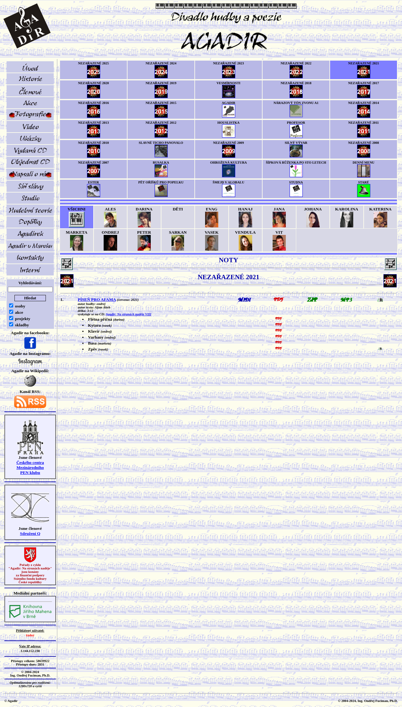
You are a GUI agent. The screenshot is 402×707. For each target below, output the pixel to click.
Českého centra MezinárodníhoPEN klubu (30, 467)
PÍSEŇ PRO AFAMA (97, 299)
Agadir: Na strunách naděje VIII (128, 314)
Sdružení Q (30, 533)
